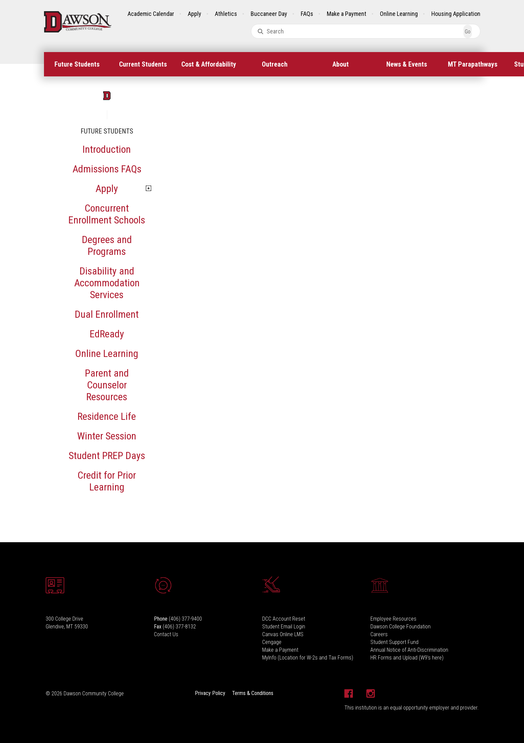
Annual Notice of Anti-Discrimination (409, 650)
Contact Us (166, 634)
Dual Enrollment (107, 314)
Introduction (107, 149)
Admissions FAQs (106, 169)
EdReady (107, 334)
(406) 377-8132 (179, 626)
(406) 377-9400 (185, 619)
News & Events (406, 64)
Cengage (271, 642)
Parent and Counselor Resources (107, 385)
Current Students (143, 64)
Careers (379, 634)
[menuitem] (77, 64)
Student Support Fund (394, 642)
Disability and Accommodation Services (107, 283)
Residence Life (106, 416)
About (341, 64)
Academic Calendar (151, 13)
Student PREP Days (107, 455)
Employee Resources (393, 619)
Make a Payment (346, 13)
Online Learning (399, 13)
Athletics (226, 13)
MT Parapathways (472, 64)
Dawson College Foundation (400, 626)
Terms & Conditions (252, 693)
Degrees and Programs (107, 245)
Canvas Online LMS (282, 634)
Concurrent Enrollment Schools (106, 214)
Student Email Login (283, 626)
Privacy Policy (210, 693)
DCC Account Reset (283, 619)
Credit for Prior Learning (106, 481)
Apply (194, 13)
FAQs (307, 13)
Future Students (76, 64)
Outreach (275, 64)
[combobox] (365, 31)
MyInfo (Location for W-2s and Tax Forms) (307, 657)
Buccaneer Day (269, 13)
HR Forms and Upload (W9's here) (406, 657)
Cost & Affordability (208, 64)
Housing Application (455, 13)
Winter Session (106, 436)
